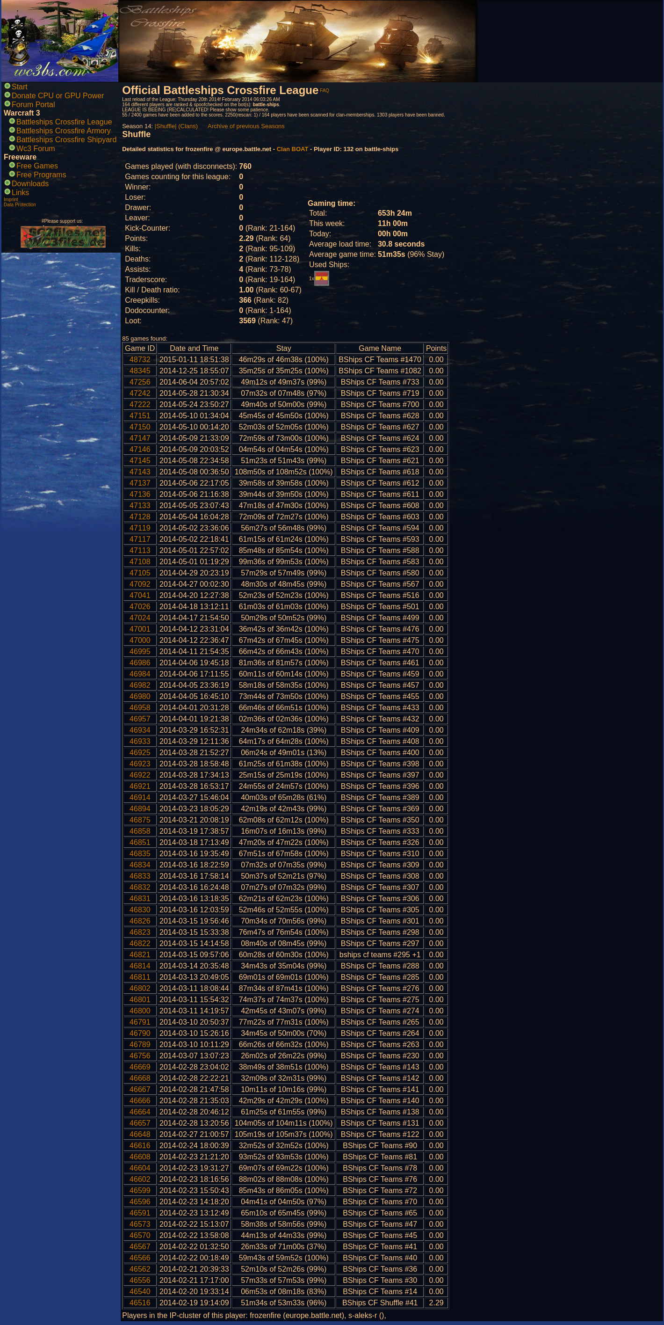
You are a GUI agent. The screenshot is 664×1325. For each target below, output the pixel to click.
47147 (140, 438)
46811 (140, 977)
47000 (140, 640)
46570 (140, 1235)
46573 (140, 1224)
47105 (140, 573)
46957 (140, 719)
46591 (140, 1213)
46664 (140, 1112)
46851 (140, 842)
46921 (140, 786)
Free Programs (41, 175)
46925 (140, 753)
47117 (140, 539)
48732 (140, 360)
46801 (140, 1000)
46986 (140, 663)
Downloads (30, 184)
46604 (140, 1168)
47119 (140, 528)
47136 (140, 494)
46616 (140, 1146)
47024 (140, 618)
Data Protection (20, 204)
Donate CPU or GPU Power (58, 96)
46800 (140, 1011)
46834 (140, 865)
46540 (140, 1292)
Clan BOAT (293, 149)
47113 (140, 550)
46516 (140, 1303)
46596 (140, 1202)
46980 (140, 696)
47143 (140, 472)
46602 (140, 1179)
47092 (140, 584)
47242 (140, 393)
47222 (140, 404)
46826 (140, 921)
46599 (140, 1190)
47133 (140, 506)
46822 (140, 943)
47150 (140, 427)
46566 (140, 1258)
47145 (140, 461)
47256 (140, 382)
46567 (140, 1247)
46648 (140, 1134)
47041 (140, 595)
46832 (140, 887)
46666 (140, 1101)
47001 (140, 629)
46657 (140, 1123)
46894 (140, 809)
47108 (140, 562)
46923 (140, 764)
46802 (140, 988)
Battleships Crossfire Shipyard (66, 140)
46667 (140, 1089)
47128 (140, 517)
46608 (140, 1157)
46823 (140, 932)
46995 (140, 651)
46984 (140, 674)
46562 (140, 1269)
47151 (140, 416)
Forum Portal (33, 105)
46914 (140, 797)
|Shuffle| (166, 126)
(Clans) (188, 126)
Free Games (37, 166)
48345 (140, 371)
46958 (140, 708)
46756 (140, 1056)
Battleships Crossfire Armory (63, 131)
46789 (140, 1044)
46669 (140, 1067)
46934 (140, 730)
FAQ (324, 90)
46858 (140, 831)
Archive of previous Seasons (246, 126)
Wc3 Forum (35, 149)
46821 (140, 955)
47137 (140, 483)
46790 (140, 1033)
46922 (140, 775)
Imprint (11, 199)
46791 (140, 1022)
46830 (140, 910)
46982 (140, 685)
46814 (140, 966)
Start (20, 87)
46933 (140, 741)
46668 (140, 1078)
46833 (140, 876)
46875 (140, 820)
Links (20, 193)
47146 (140, 449)
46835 (140, 854)
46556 (140, 1280)
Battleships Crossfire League (64, 122)
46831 (140, 899)
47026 (140, 607)
